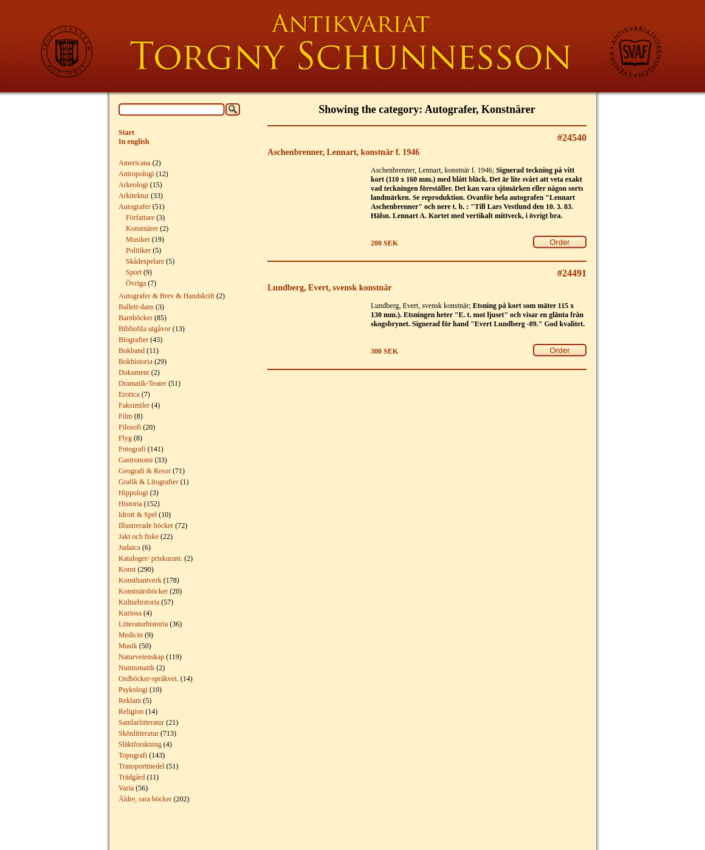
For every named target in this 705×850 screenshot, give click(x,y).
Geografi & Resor (145, 471)
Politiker (138, 250)
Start (126, 132)
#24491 (571, 273)
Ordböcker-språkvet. (149, 678)
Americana (135, 163)
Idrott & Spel (138, 514)
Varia (126, 788)
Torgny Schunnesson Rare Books (352, 46)
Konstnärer (142, 228)
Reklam (130, 700)
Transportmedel (142, 766)
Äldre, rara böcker (145, 799)
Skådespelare (145, 261)
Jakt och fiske (139, 536)
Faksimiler (134, 405)
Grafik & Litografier (149, 482)
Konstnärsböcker (143, 591)
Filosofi (130, 427)
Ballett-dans (136, 307)
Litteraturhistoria (143, 624)
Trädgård (132, 777)
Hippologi (133, 492)
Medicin (131, 635)
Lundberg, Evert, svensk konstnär (329, 287)
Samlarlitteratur (141, 722)
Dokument (134, 372)
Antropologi (136, 174)
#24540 (571, 137)
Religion (131, 711)
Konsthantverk (140, 580)
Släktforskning (140, 744)
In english (134, 141)
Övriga (136, 283)
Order (559, 242)
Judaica (129, 547)
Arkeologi (133, 184)
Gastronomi (136, 460)
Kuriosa (130, 613)
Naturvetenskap (141, 657)
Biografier (133, 339)
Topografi (133, 755)
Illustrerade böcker (146, 525)
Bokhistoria (136, 361)
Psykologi (133, 689)
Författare (140, 217)
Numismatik (136, 667)
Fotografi (132, 449)
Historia (130, 503)
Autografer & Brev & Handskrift (167, 296)
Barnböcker (136, 318)
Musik (128, 646)
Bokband (132, 350)
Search (232, 109)
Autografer (135, 206)
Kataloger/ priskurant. (150, 558)
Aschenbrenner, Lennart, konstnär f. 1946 (343, 152)
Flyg (125, 438)
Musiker (138, 239)
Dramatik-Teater (143, 383)
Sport (134, 272)
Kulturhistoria (139, 602)
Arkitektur (134, 195)
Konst (127, 569)
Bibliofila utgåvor (145, 328)
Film (125, 416)
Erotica (129, 394)
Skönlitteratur (139, 733)
